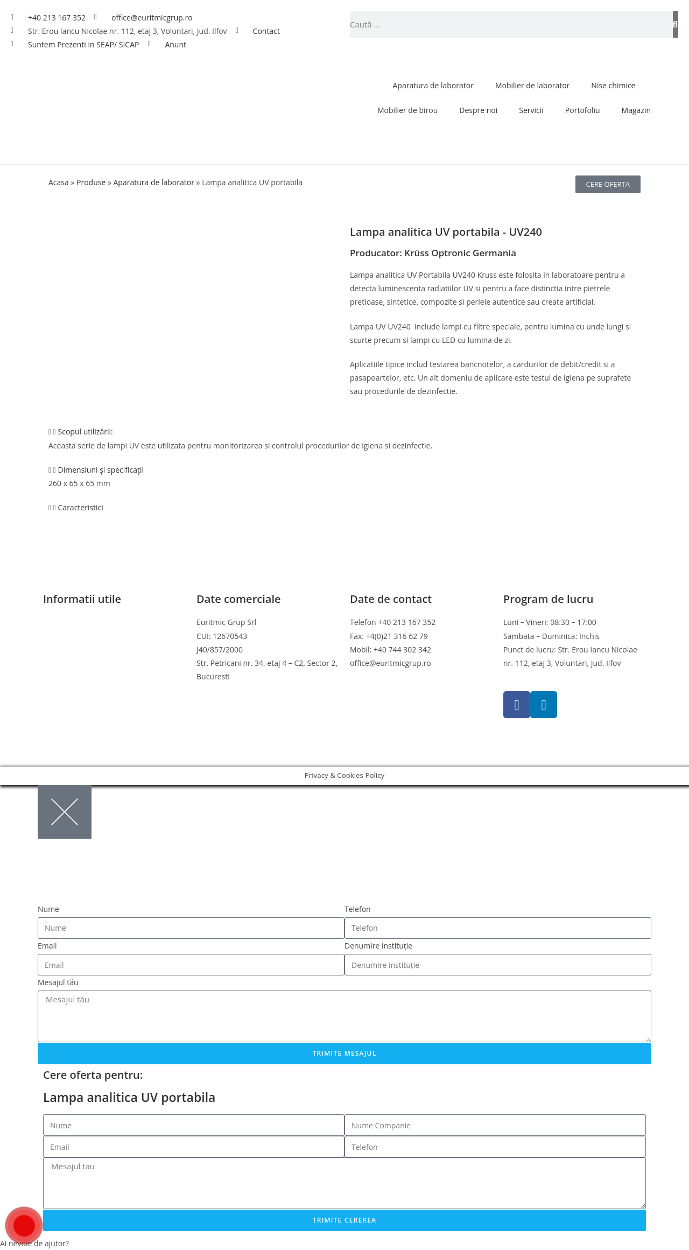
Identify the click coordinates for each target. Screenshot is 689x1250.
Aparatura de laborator (433, 85)
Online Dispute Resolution (89, 676)
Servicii (531, 110)
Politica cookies (70, 649)
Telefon (357, 909)
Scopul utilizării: (85, 431)
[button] (344, 431)
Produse (91, 182)
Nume (48, 909)
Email (47, 945)
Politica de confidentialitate (90, 636)
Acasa (58, 182)
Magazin (636, 110)
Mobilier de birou (407, 110)
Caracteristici (80, 507)
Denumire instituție (378, 945)
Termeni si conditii (75, 622)
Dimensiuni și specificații (101, 470)
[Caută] (675, 24)
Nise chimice (613, 85)
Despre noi (478, 110)
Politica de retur (71, 663)
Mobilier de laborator (532, 85)
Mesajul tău (58, 982)
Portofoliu (582, 110)
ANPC (53, 690)
